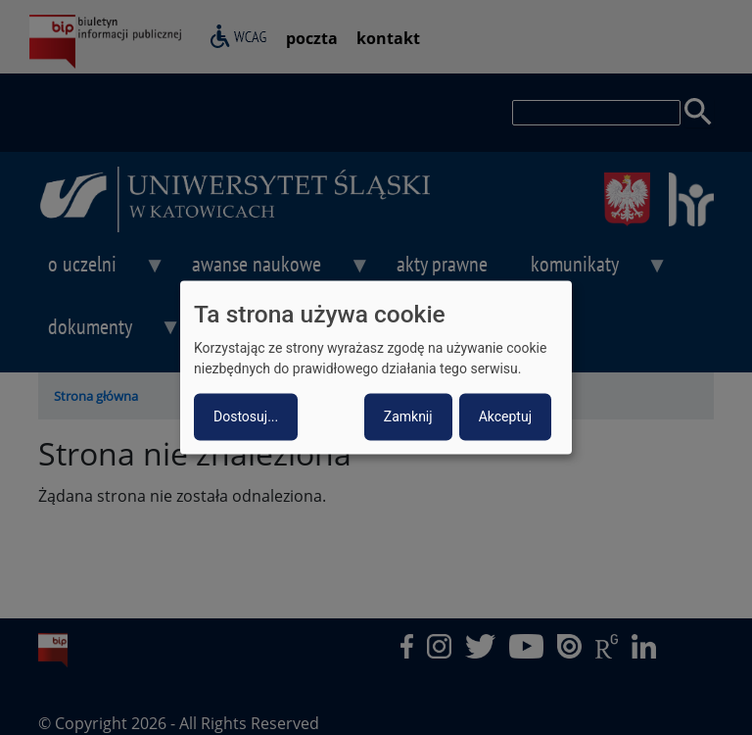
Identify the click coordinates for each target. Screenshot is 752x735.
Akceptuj (505, 417)
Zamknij (408, 417)
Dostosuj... (245, 417)
